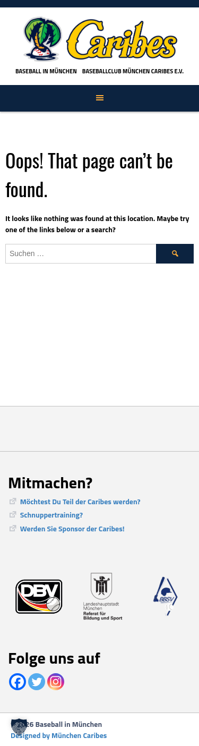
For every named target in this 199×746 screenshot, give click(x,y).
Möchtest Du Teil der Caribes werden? (80, 501)
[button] (19, 727)
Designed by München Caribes (59, 735)
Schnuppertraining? (51, 514)
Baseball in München (46, 71)
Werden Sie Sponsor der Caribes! (72, 528)
